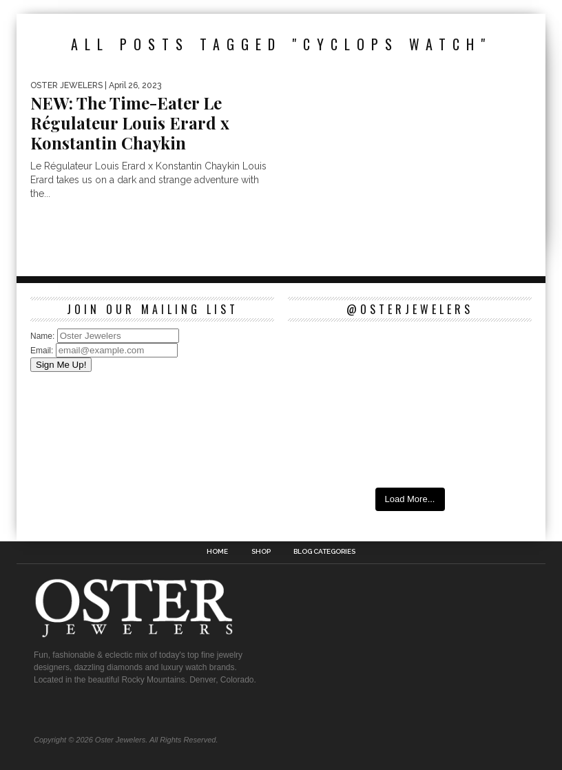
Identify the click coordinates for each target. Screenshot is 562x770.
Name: (43, 336)
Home (217, 551)
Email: (43, 350)
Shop (261, 551)
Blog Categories (324, 551)
